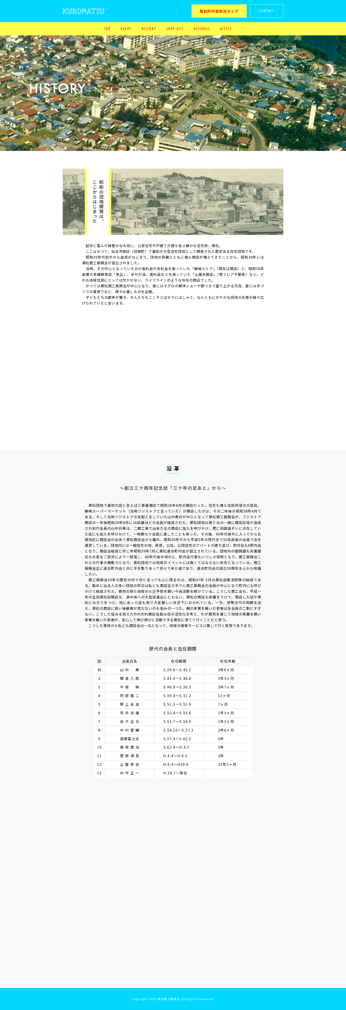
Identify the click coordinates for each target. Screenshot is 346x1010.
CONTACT (266, 11)
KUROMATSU (83, 13)
